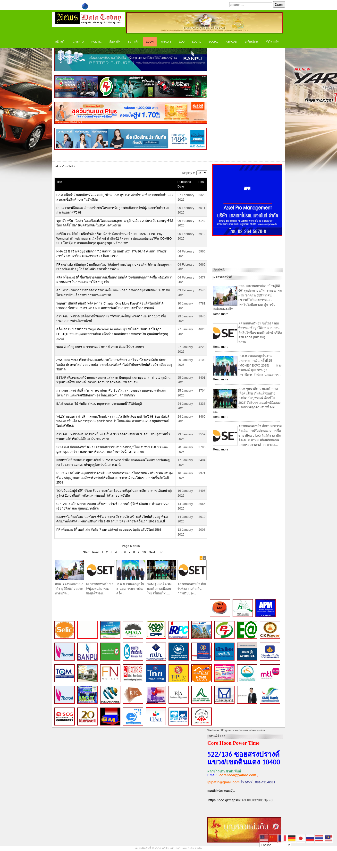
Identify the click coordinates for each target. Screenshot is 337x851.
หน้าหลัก (60, 41)
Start (86, 552)
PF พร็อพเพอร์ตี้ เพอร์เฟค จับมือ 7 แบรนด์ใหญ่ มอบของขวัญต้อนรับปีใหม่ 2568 (108, 529)
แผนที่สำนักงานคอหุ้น (221, 791)
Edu (182, 41)
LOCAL (196, 41)
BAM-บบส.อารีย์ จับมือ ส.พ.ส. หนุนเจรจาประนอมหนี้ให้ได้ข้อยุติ (99, 403)
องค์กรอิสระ (251, 41)
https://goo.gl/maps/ (223, 800)
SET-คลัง (133, 41)
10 (144, 552)
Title (59, 182)
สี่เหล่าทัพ (114, 41)
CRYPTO (78, 41)
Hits (201, 182)
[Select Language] (275, 845)
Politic (96, 41)
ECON (150, 41)
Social (213, 41)
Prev (95, 552)
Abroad (231, 41)
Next (152, 552)
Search (279, 4)
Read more (220, 314)
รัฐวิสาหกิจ (272, 41)
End (160, 552)
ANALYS (166, 41)
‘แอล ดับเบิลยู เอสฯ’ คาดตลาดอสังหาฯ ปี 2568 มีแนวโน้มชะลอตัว (100, 347)
